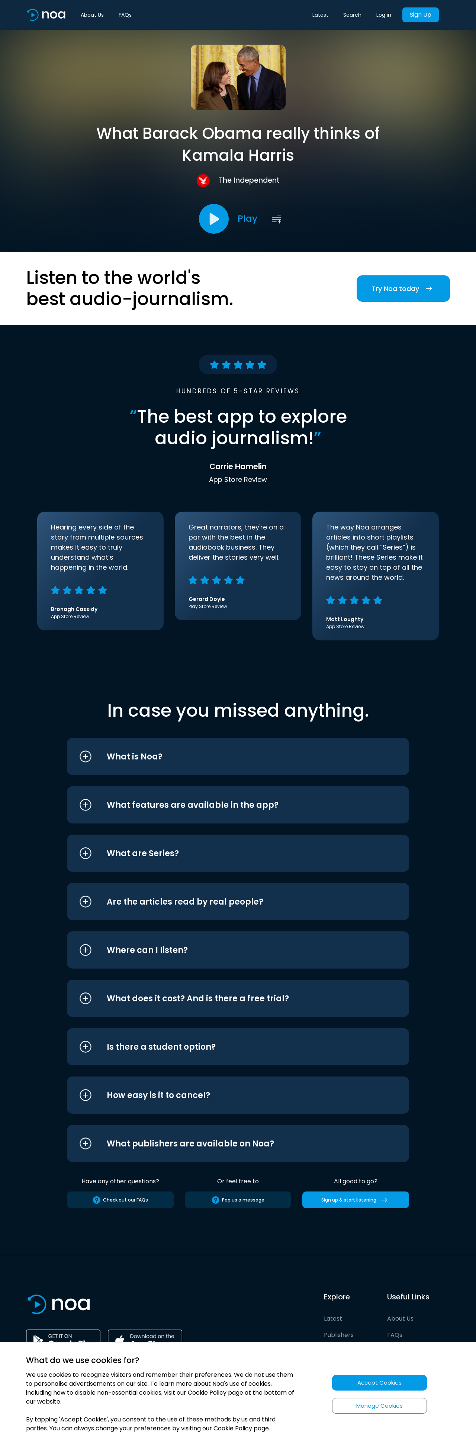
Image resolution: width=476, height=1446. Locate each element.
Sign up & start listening (355, 1200)
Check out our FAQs (120, 1200)
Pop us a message (237, 1200)
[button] (224, 756)
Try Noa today (403, 288)
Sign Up (420, 14)
